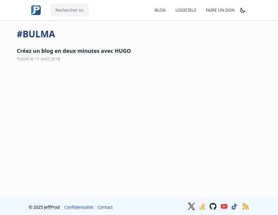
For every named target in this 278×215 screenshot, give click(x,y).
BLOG (160, 10)
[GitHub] (213, 205)
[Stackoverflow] (203, 205)
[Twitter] (192, 205)
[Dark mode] (243, 10)
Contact (105, 207)
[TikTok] (235, 205)
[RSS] (245, 205)
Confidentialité (78, 207)
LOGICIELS (186, 10)
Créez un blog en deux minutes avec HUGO (74, 50)
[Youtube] (224, 205)
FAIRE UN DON (220, 10)
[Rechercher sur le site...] (69, 10)
